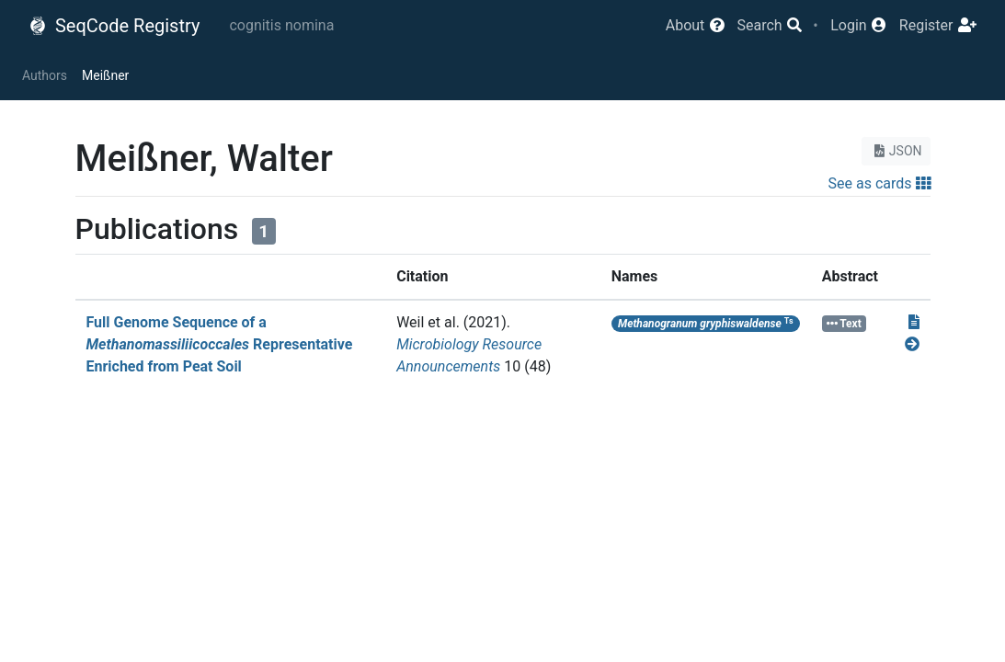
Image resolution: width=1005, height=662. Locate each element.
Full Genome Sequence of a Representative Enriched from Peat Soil (219, 344)
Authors (44, 75)
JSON (896, 150)
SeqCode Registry (114, 26)
